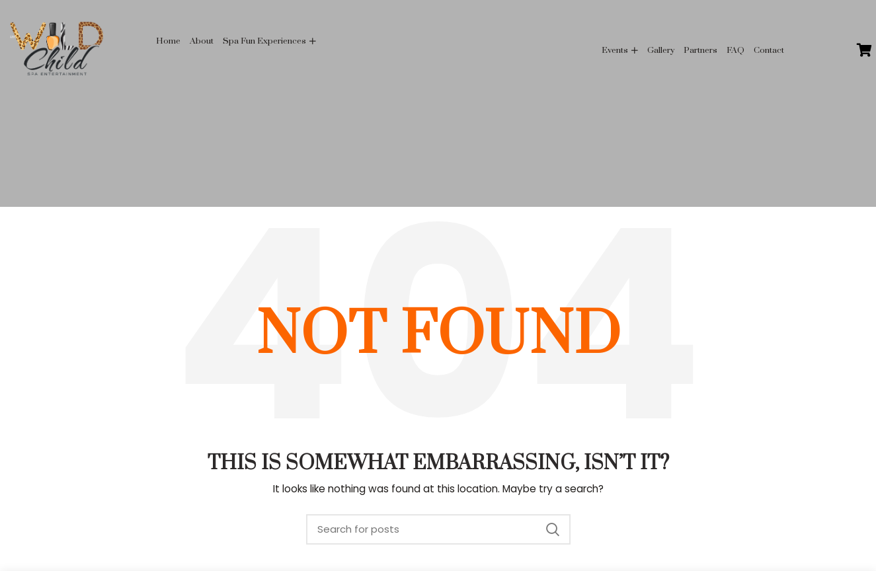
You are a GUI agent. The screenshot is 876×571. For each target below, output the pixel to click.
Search (552, 529)
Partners (700, 50)
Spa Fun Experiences (264, 41)
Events (615, 50)
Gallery (660, 50)
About (202, 41)
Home (168, 41)
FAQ (735, 50)
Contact (769, 50)
